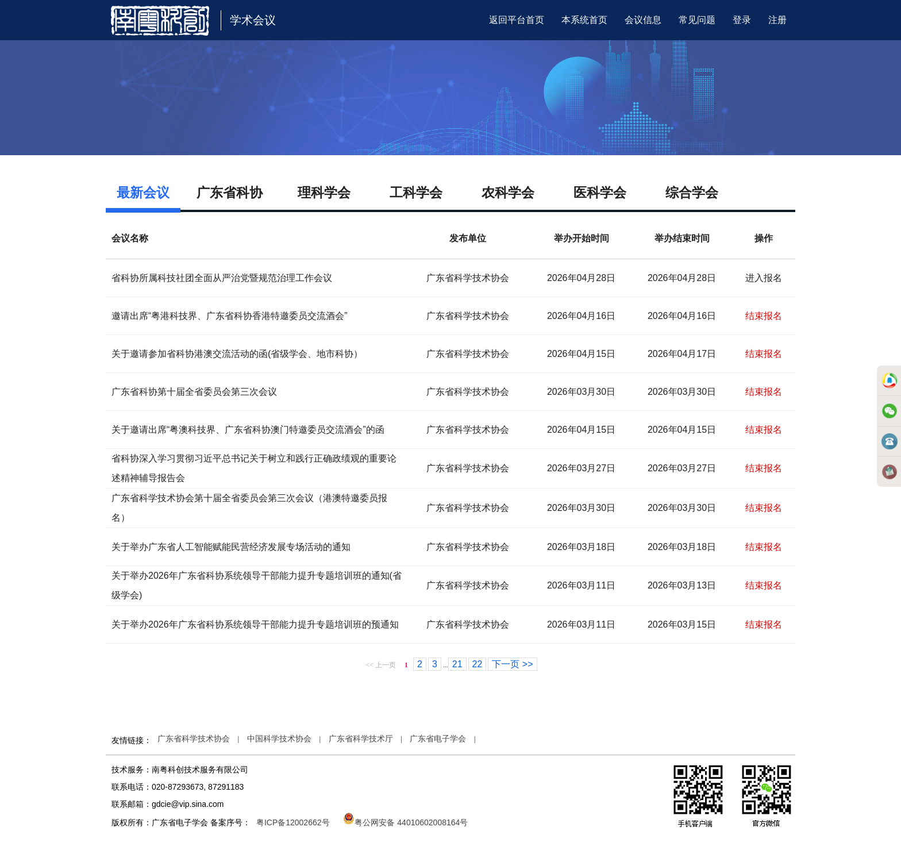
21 (457, 664)
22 (477, 664)
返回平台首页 (516, 20)
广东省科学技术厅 (361, 738)
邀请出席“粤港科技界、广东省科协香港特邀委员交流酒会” (229, 316)
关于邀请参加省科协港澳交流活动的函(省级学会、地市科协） (237, 354)
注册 (777, 20)
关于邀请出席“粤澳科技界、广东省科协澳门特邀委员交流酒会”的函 (247, 429)
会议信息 (643, 20)
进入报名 (763, 278)
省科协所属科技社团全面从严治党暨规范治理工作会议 (221, 278)
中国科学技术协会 (279, 738)
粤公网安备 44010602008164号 (405, 822)
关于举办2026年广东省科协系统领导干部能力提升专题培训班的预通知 (255, 624)
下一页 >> (512, 664)
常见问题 (697, 20)
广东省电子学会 (438, 738)
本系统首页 (584, 20)
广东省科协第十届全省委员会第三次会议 (194, 392)
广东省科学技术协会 (193, 738)
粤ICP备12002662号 (293, 822)
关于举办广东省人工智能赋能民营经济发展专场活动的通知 (231, 547)
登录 (742, 20)
